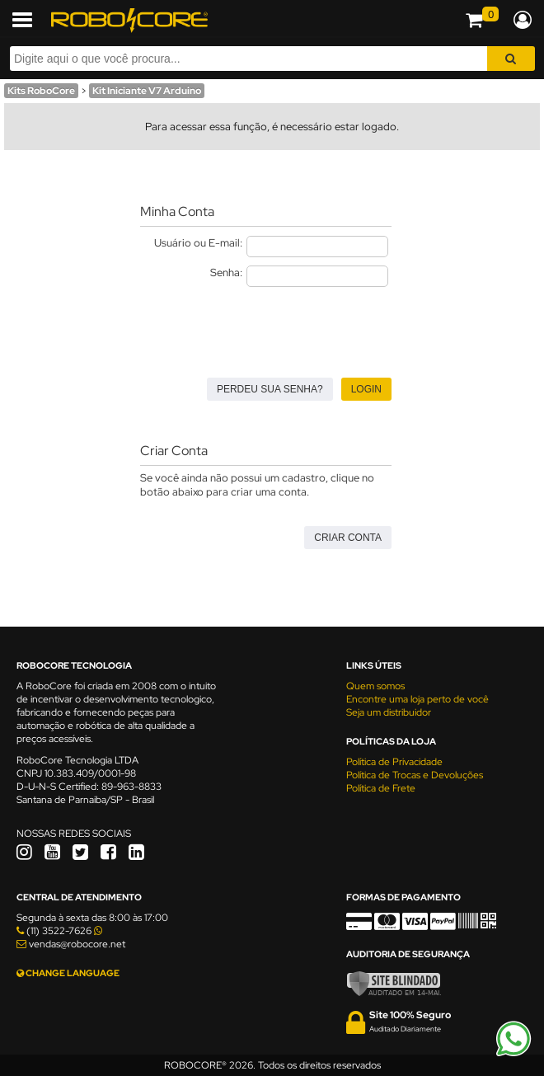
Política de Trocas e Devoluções (414, 775)
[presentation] (265, 327)
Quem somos (375, 686)
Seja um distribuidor (388, 712)
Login (366, 389)
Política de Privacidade (394, 761)
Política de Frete (380, 788)
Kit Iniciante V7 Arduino (146, 90)
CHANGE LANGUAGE (68, 973)
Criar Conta (348, 537)
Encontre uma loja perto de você (417, 699)
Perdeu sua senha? (270, 389)
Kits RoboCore (41, 90)
